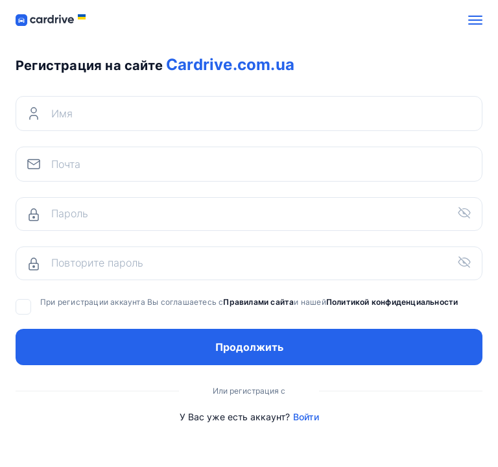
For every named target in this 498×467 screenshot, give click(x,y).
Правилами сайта (258, 302)
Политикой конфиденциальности (392, 302)
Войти (306, 416)
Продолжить (249, 347)
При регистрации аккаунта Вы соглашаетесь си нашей (237, 302)
